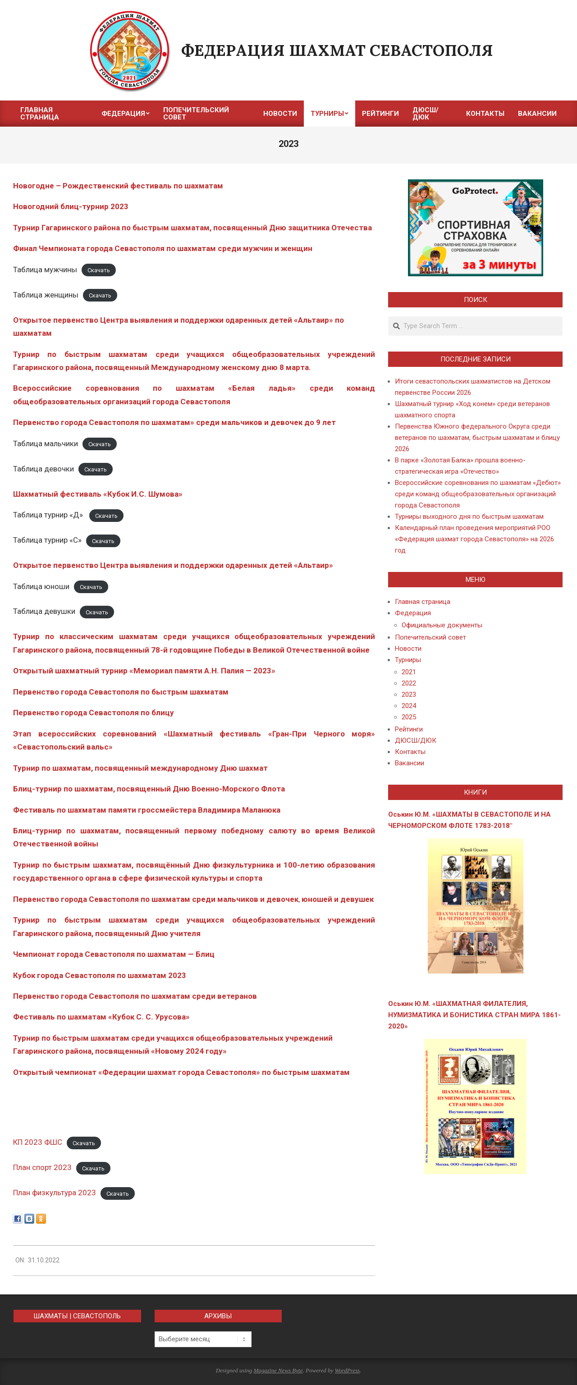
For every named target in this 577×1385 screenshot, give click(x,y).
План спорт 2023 (42, 1167)
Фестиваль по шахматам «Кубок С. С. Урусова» (101, 1016)
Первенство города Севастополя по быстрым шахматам (121, 691)
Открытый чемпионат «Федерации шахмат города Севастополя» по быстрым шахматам (181, 1072)
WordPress (347, 1370)
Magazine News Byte (277, 1370)
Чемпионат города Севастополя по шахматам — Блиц (114, 954)
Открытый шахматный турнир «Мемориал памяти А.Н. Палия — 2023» (144, 670)
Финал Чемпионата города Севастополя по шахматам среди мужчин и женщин (162, 248)
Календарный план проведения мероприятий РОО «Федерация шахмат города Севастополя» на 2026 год (474, 539)
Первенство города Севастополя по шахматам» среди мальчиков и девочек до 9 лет (174, 422)
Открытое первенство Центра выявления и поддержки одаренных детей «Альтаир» (173, 565)
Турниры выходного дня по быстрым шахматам (469, 516)
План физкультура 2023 (54, 1192)
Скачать (98, 270)
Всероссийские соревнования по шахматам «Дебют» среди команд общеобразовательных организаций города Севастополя (478, 494)
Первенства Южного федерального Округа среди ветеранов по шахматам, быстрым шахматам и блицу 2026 (477, 437)
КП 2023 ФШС (37, 1142)
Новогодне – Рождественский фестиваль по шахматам (118, 185)
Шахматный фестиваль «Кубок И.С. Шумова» (98, 493)
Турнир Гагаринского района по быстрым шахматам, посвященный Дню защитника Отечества (192, 227)
